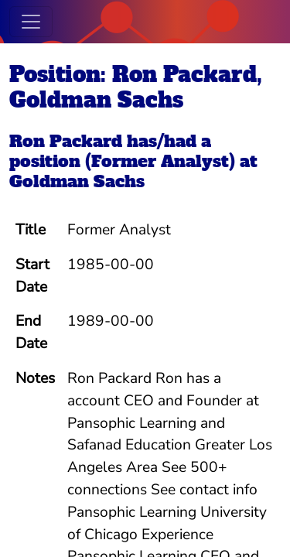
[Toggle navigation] (31, 21)
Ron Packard (65, 141)
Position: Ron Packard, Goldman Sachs (135, 87)
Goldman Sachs (77, 181)
